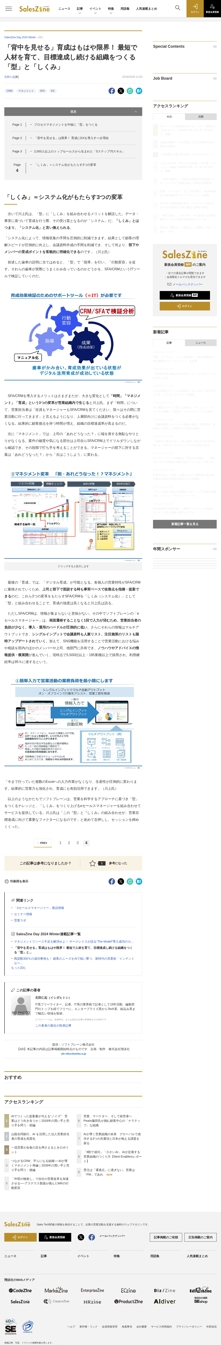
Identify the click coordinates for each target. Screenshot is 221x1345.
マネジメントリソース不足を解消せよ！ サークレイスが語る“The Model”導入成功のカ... (73, 941)
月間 (200, 116)
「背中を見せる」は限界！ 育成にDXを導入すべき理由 (71, 138)
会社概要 (141, 1326)
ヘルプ (71, 1326)
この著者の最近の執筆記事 (53, 1025)
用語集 (124, 8)
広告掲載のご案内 (200, 1237)
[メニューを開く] (8, 8)
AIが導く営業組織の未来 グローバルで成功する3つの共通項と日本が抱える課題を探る (112, 1138)
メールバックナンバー (185, 284)
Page (17, 124)
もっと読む (18, 967)
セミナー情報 (23, 914)
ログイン (184, 306)
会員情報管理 (109, 1326)
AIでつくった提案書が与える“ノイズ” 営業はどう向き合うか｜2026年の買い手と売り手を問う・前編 (40, 1120)
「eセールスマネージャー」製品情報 (39, 908)
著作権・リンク (88, 1326)
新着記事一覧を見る (185, 524)
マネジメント (26, 90)
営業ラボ (20, 920)
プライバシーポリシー (189, 1326)
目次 (104, 111)
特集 (111, 9)
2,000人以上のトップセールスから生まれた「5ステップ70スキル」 (79, 151)
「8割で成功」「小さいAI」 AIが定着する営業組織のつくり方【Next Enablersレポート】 (113, 1156)
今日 (169, 116)
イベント (95, 9)
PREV (41, 843)
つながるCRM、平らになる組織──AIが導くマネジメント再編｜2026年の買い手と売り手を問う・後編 (40, 1165)
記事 (80, 9)
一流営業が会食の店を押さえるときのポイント (187, 154)
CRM (9, 90)
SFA (42, 90)
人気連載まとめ (146, 8)
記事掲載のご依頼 (166, 1237)
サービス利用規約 (161, 1326)
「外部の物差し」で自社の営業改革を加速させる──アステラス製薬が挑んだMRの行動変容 (40, 1183)
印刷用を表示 (16, 881)
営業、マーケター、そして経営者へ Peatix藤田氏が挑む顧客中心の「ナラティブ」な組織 (112, 1120)
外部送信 (211, 1326)
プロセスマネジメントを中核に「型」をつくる (66, 124)
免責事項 (127, 1326)
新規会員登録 (184, 295)
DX (53, 90)
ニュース (64, 8)
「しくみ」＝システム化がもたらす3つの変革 (65, 164)
